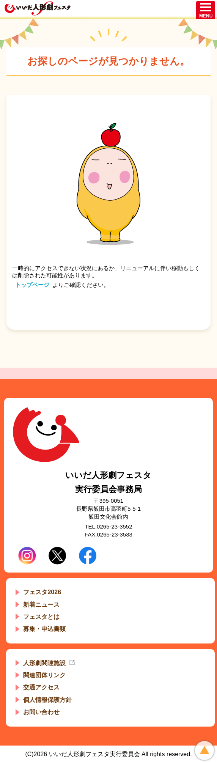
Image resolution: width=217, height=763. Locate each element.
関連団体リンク (44, 675)
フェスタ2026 (42, 592)
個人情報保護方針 (47, 700)
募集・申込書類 (44, 629)
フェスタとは (41, 617)
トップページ (32, 285)
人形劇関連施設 (44, 663)
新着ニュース (41, 604)
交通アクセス (41, 687)
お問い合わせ (41, 712)
